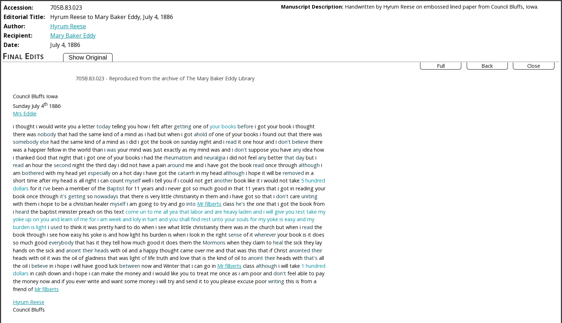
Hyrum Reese (68, 26)
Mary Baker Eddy (73, 35)
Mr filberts (209, 203)
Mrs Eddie (25, 113)
